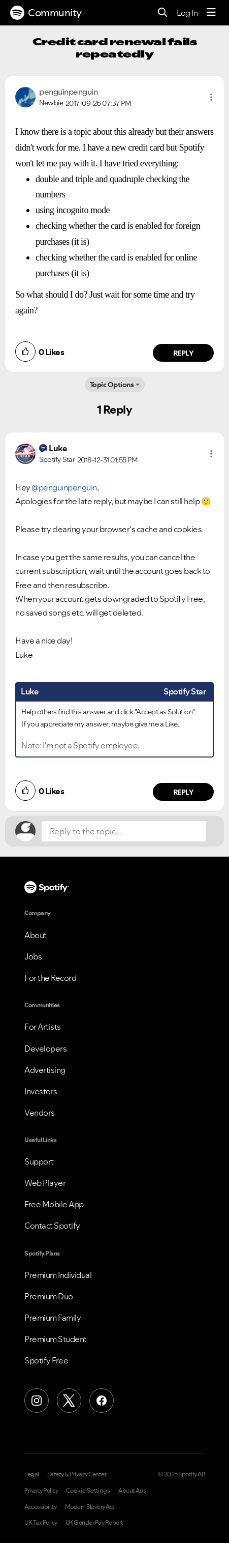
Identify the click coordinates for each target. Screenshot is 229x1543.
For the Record (50, 977)
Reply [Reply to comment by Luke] (183, 792)
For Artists (42, 1026)
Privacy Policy (41, 1491)
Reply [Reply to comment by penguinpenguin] (183, 353)
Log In (187, 12)
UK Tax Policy (40, 1523)
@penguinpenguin (64, 487)
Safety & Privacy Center (77, 1474)
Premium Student (55, 1339)
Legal (31, 1474)
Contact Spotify (52, 1225)
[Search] (163, 13)
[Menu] (211, 13)
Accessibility (40, 1507)
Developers (45, 1048)
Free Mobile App (54, 1204)
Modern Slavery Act (90, 1507)
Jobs (33, 956)
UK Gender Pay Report (94, 1523)
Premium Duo (48, 1296)
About (35, 935)
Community (46, 13)
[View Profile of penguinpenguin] (68, 91)
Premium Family (52, 1317)
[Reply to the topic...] (124, 831)
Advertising (45, 1069)
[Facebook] (101, 1400)
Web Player (45, 1182)
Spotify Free (46, 1360)
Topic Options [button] (112, 385)
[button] (211, 97)
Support (39, 1161)
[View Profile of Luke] (58, 448)
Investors (40, 1091)
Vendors (39, 1112)
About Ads (132, 1491)
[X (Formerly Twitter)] (69, 1400)
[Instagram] (36, 1400)
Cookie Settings (88, 1491)
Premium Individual (57, 1274)
